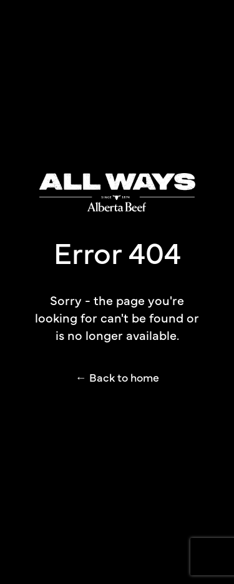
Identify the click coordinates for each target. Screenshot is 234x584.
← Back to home (117, 377)
